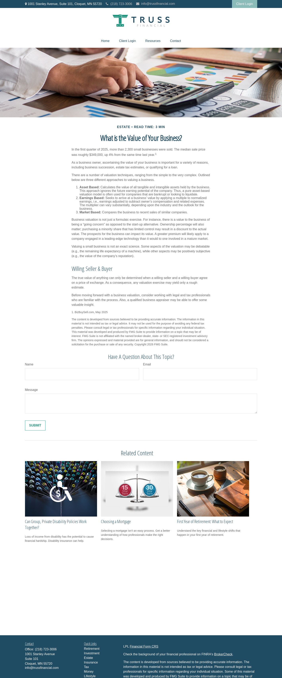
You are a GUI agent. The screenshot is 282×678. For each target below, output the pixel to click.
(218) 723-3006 (119, 4)
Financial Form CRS (144, 646)
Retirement (91, 648)
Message (31, 389)
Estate (88, 658)
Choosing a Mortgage (116, 521)
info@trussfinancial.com (155, 3)
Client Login (244, 4)
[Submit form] (35, 425)
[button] (105, 41)
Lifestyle (90, 676)
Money (88, 671)
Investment (91, 653)
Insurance (91, 662)
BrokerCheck (223, 654)
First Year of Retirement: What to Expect (205, 521)
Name (29, 364)
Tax (86, 667)
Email (147, 364)
